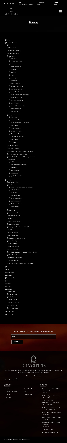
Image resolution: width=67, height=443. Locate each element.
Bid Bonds (14, 193)
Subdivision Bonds (16, 201)
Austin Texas (12, 291)
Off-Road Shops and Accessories (20, 123)
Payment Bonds (15, 195)
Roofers (13, 75)
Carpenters (14, 69)
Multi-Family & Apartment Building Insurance (21, 157)
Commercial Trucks (13, 53)
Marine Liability (12, 244)
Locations (9, 289)
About (8, 281)
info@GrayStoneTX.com (26, 3)
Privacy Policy (10, 314)
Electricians (14, 58)
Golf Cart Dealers (16, 128)
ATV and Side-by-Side (17, 137)
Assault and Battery (14, 182)
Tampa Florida (12, 300)
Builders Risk (12, 210)
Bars (9, 45)
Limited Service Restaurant (19, 165)
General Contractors (16, 61)
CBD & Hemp (12, 48)
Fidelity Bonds (15, 207)
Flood (10, 230)
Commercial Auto (13, 213)
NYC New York (12, 305)
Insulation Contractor (17, 100)
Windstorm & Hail (13, 260)
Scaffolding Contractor (17, 89)
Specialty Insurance (11, 392)
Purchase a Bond (11, 278)
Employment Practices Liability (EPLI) (19, 227)
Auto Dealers (14, 125)
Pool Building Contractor (18, 106)
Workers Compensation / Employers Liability (21, 263)
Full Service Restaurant (17, 162)
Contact (8, 286)
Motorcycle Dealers (16, 131)
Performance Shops (16, 120)
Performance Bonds (16, 198)
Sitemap (8, 397)
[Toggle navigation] (61, 11)
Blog (7, 269)
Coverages (9, 180)
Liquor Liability (12, 241)
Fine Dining (14, 167)
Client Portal (10, 272)
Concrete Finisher (16, 67)
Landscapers (14, 78)
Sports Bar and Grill (16, 176)
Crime (10, 218)
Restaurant (11, 160)
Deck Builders (15, 111)
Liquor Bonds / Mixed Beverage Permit (22, 187)
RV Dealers (14, 142)
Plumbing (13, 72)
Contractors (11, 56)
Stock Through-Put (14, 255)
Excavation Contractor (17, 86)
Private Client (10, 311)
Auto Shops (14, 117)
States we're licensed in (33, 376)
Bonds (10, 185)
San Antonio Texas (13, 302)
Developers (14, 81)
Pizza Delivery (15, 170)
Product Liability (13, 249)
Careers (8, 283)
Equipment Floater (13, 224)
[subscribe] (17, 342)
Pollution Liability (13, 246)
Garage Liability (13, 232)
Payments (9, 275)
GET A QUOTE (56, 3)
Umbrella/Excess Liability (15, 258)
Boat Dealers (14, 139)
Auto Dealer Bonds (16, 190)
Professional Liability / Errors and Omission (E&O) (22, 252)
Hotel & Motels (13, 146)
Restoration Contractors (18, 92)
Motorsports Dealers (17, 134)
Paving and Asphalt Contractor (19, 95)
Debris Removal (15, 83)
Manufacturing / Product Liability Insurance (20, 151)
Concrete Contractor (17, 97)
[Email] (33, 336)
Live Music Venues (13, 148)
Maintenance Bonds (16, 204)
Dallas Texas (12, 297)
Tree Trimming (15, 103)
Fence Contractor (16, 109)
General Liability (13, 235)
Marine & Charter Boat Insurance (17, 154)
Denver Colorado (13, 308)
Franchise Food (15, 173)
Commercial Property (14, 50)
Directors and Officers (14, 221)
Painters (13, 64)
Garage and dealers (14, 115)
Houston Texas (12, 294)
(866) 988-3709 (40, 3)
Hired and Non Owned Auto (16, 238)
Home (8, 40)
